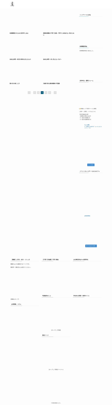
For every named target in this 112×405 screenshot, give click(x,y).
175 (55, 92)
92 (38, 92)
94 (46, 92)
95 (49, 92)
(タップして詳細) (56, 330)
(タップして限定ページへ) (56, 369)
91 (34, 92)
